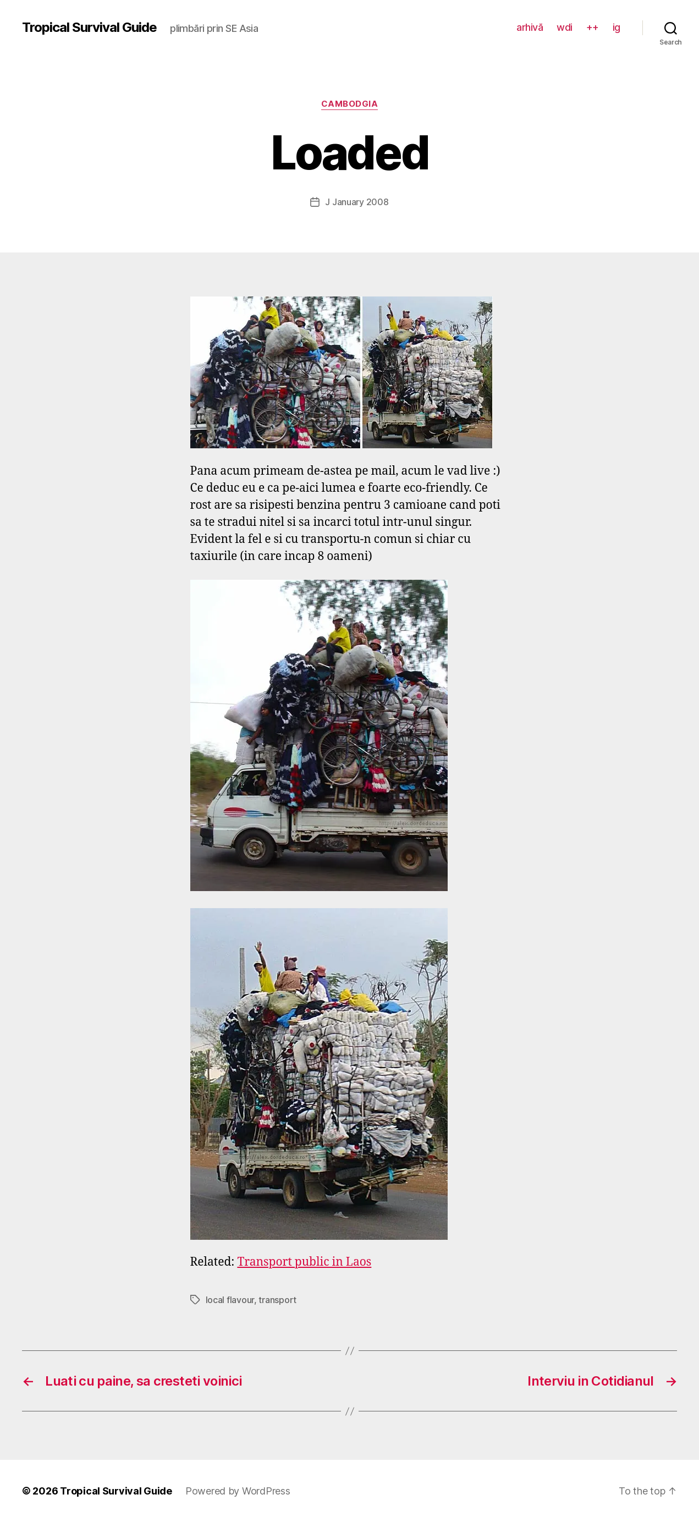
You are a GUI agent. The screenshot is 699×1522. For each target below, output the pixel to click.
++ (592, 27)
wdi (565, 27)
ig (616, 27)
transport (277, 1299)
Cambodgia (349, 104)
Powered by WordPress (237, 1491)
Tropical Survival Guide (89, 27)
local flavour (230, 1299)
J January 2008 (356, 201)
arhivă (529, 27)
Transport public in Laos (304, 1262)
